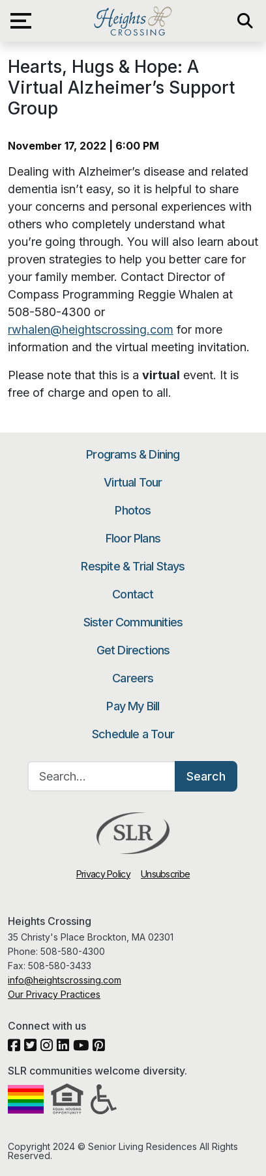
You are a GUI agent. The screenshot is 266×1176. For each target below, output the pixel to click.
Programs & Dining (132, 454)
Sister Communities (133, 622)
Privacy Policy (103, 873)
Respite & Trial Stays (133, 566)
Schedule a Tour (133, 734)
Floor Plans (133, 538)
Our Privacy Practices (54, 994)
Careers (132, 678)
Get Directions (133, 650)
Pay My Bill (132, 706)
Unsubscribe (165, 873)
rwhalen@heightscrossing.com (90, 329)
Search (206, 776)
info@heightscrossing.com (64, 979)
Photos (133, 510)
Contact (132, 594)
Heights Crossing (132, 21)
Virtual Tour (133, 482)
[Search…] (101, 776)
